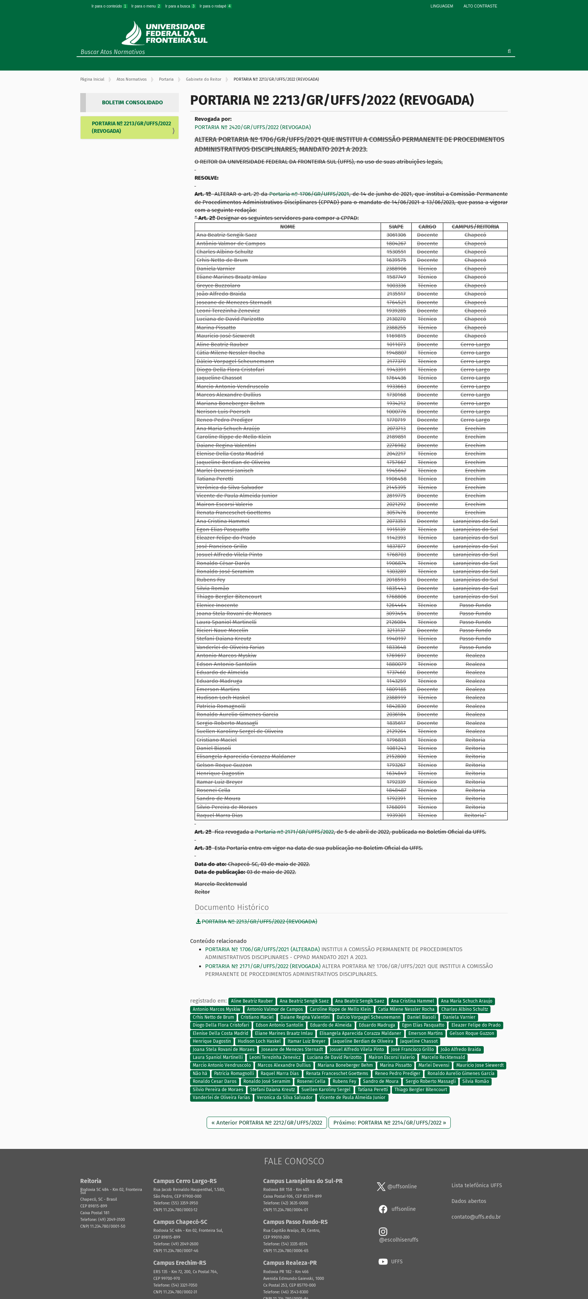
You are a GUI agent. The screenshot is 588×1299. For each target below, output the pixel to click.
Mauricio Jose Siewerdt (480, 1065)
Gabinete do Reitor (203, 79)
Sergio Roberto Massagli (431, 1081)
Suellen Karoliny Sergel (326, 1089)
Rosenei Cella (311, 1081)
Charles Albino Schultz (464, 1009)
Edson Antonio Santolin (279, 1025)
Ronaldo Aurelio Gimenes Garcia (461, 1073)
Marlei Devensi (433, 1065)
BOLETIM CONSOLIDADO (132, 102)
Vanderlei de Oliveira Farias (221, 1098)
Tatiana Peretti (373, 1089)
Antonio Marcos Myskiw (216, 1009)
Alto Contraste (480, 6)
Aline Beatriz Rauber (252, 1001)
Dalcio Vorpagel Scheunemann (368, 1017)
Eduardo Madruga (377, 1025)
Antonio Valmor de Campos (275, 1009)
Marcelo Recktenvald (443, 1057)
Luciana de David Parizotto (334, 1057)
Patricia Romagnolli (234, 1073)
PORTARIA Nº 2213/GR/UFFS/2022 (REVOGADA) (131, 127)
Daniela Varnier (459, 1017)
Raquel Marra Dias (280, 1073)
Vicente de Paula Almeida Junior (353, 1098)
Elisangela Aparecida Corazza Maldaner (360, 1033)
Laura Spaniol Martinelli (218, 1057)
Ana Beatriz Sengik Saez (304, 1001)
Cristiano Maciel (257, 1017)
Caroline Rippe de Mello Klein (340, 1009)
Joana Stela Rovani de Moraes (224, 1049)
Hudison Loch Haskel (259, 1041)
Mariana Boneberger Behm (345, 1065)
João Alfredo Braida (461, 1049)
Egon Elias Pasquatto (423, 1025)
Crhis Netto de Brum (213, 1017)
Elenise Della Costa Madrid (220, 1033)
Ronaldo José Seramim (266, 1081)
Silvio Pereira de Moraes (218, 1089)
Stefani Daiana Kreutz (272, 1089)
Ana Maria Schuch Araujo (466, 1001)
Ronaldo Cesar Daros (215, 1081)
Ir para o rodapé (216, 6)
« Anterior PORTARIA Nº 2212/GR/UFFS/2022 (267, 1122)
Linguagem (441, 6)
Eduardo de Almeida (331, 1025)
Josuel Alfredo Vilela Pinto (357, 1049)
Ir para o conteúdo (110, 6)
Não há (200, 1073)
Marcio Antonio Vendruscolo (222, 1065)
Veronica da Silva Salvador (285, 1098)
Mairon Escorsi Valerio (392, 1057)
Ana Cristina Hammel (412, 1001)
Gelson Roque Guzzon (472, 1033)
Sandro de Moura (381, 1081)
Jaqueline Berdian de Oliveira (363, 1041)
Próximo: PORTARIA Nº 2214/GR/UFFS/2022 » (389, 1122)
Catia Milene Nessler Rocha (406, 1009)
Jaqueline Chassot (419, 1041)
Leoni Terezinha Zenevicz (274, 1057)
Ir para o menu (146, 6)
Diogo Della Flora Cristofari (221, 1025)
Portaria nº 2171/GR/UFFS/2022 (294, 831)
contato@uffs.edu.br (476, 1217)
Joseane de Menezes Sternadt (292, 1049)
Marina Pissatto (396, 1065)
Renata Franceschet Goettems (337, 1073)
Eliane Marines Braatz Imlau (284, 1033)
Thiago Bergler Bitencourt (420, 1089)
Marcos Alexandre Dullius (284, 1065)
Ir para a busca (180, 6)
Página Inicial (92, 79)
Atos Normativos (132, 79)
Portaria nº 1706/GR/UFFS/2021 (309, 194)
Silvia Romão (475, 1081)
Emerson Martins (425, 1033)
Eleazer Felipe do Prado (476, 1025)
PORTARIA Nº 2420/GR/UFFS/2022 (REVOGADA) (253, 127)
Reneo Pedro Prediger (397, 1073)
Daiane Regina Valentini (305, 1017)
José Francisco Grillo (412, 1049)
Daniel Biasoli (421, 1017)
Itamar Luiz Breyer (307, 1041)
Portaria (166, 79)
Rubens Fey (344, 1081)
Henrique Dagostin (212, 1041)
